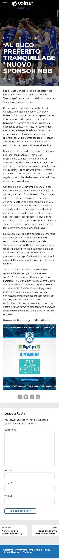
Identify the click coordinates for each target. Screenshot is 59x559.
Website (9, 497)
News (7, 37)
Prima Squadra (27, 37)
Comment (10, 429)
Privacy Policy (23, 551)
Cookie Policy (42, 551)
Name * (8, 471)
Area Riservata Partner (18, 553)
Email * (8, 484)
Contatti (8, 551)
